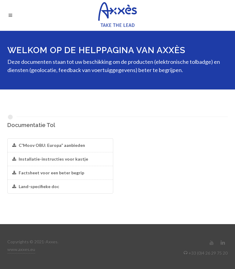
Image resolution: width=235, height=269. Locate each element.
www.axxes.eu (21, 249)
